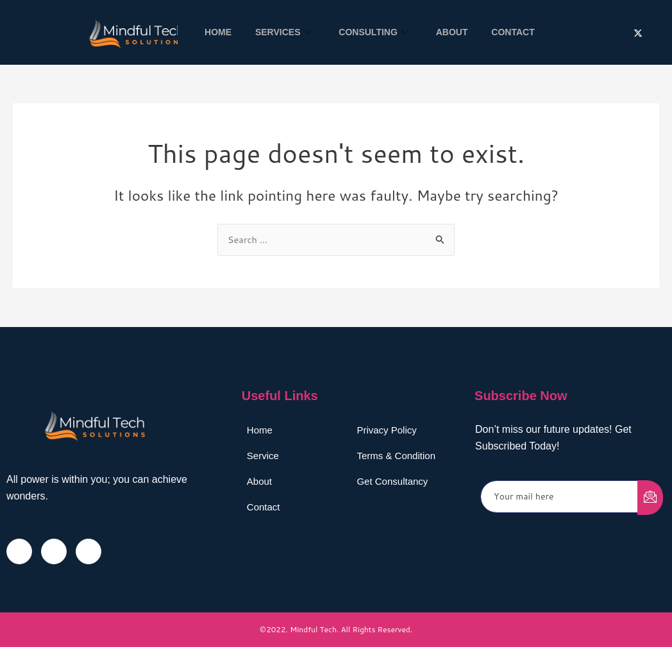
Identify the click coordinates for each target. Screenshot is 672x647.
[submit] (650, 497)
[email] (559, 496)
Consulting (373, 32)
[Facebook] (19, 551)
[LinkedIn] (88, 551)
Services (281, 32)
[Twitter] (638, 32)
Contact (517, 32)
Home (214, 32)
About (454, 32)
